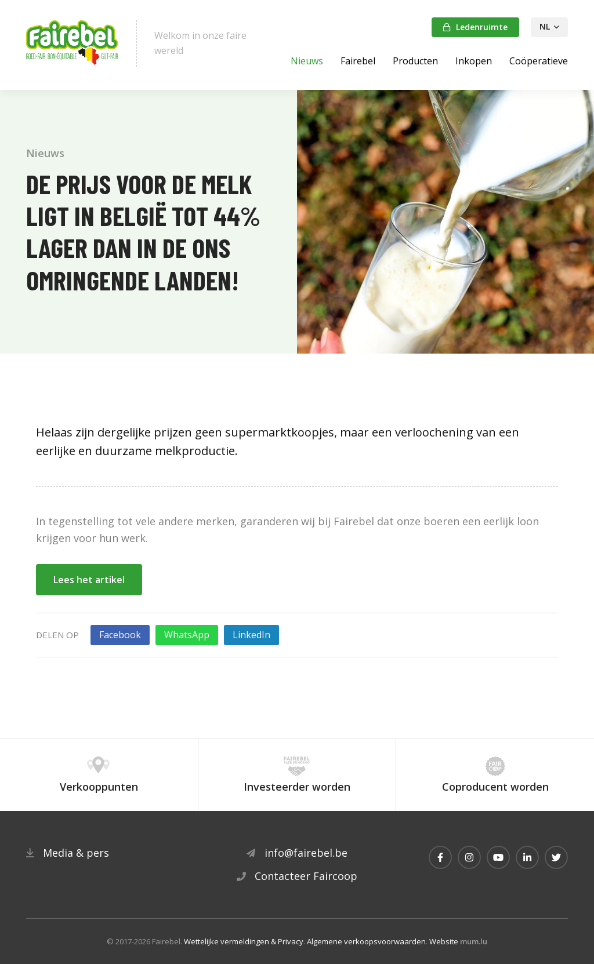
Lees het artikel (89, 579)
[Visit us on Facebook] (440, 857)
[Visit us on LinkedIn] (527, 857)
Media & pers (76, 853)
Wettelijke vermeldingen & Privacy (243, 941)
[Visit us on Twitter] (556, 857)
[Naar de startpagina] (72, 43)
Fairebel (358, 60)
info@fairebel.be (306, 853)
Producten (415, 60)
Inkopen (473, 60)
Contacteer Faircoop (306, 876)
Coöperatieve (538, 60)
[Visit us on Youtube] (498, 857)
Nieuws (307, 60)
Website (443, 941)
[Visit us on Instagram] (469, 857)
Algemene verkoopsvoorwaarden (366, 941)
